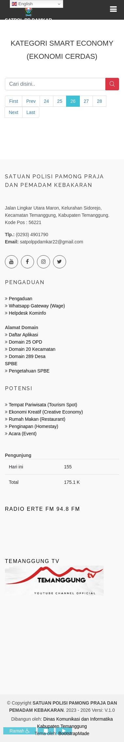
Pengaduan (20, 298)
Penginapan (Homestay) (33, 426)
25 (59, 101)
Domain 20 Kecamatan (32, 349)
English (22, 4)
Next (13, 112)
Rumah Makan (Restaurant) (37, 419)
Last (31, 112)
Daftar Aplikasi (23, 334)
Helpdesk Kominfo (27, 313)
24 (46, 101)
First (13, 101)
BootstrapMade (73, 733)
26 (73, 101)
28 (99, 101)
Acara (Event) (23, 433)
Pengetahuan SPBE (29, 370)
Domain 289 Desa (27, 356)
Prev (31, 101)
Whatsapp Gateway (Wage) (36, 305)
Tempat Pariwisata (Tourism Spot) (43, 404)
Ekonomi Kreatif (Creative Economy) (46, 412)
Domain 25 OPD (25, 342)
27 (86, 101)
